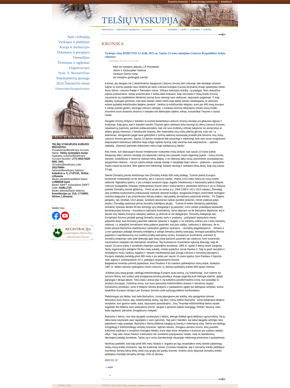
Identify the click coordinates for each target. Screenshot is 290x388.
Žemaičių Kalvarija (178, 1)
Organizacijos (79, 68)
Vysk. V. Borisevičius (74, 73)
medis (184, 29)
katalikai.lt (226, 1)
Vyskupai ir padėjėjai (74, 42)
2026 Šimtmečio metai (73, 83)
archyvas (147, 29)
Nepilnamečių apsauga (73, 78)
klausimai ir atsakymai (128, 29)
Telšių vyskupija (129, 385)
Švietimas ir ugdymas (74, 63)
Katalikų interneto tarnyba (149, 385)
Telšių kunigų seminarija (204, 1)
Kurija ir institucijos (75, 47)
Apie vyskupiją (78, 37)
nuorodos (195, 29)
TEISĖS (105, 385)
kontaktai (172, 29)
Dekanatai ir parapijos (73, 52)
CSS (69, 385)
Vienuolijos (81, 57)
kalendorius (107, 29)
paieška (207, 29)
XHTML (61, 385)
